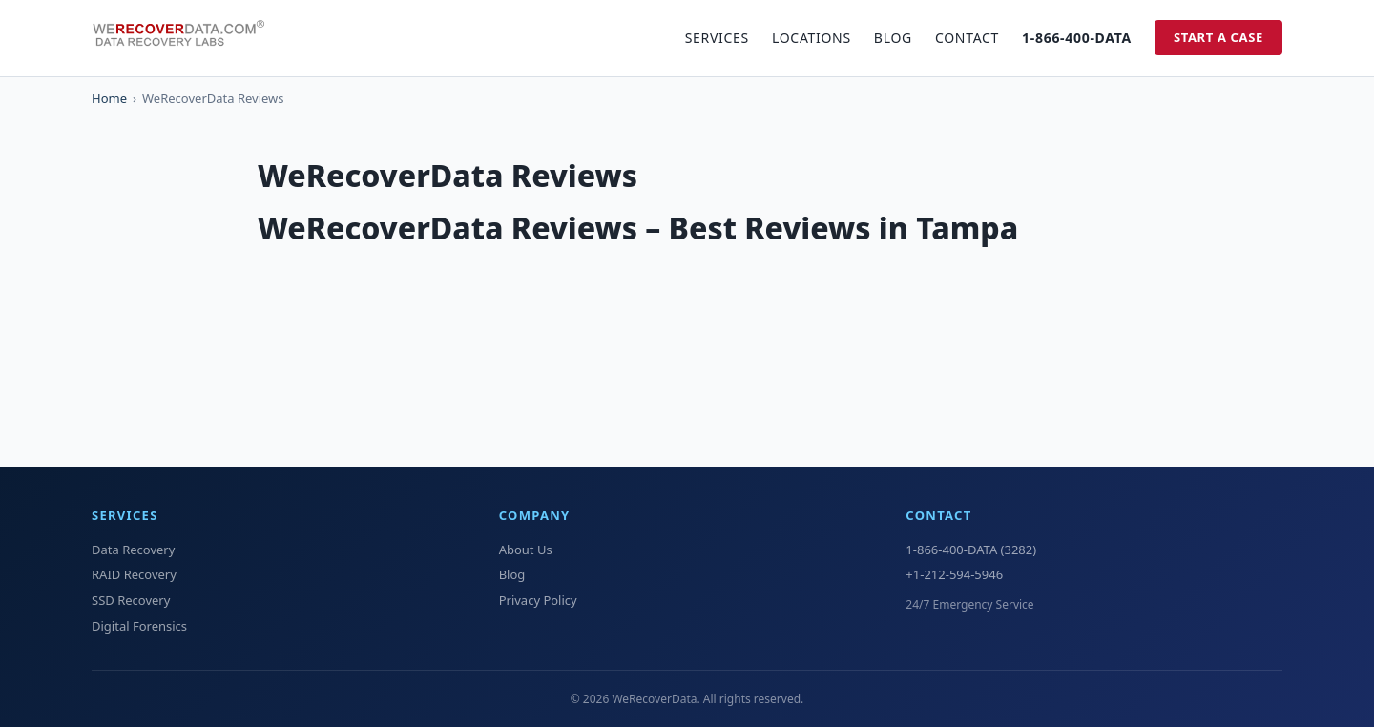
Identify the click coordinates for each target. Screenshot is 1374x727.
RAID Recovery (134, 574)
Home (109, 98)
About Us (525, 549)
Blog (893, 38)
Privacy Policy (538, 600)
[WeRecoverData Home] (187, 38)
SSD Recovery (131, 600)
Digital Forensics (139, 625)
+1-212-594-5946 (954, 574)
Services (717, 38)
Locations (811, 38)
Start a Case (1218, 37)
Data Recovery (133, 549)
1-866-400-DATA (1077, 38)
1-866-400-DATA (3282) (971, 549)
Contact (967, 38)
